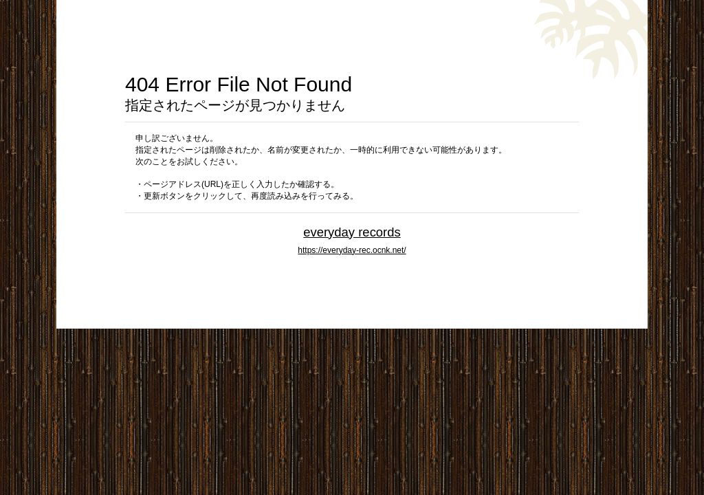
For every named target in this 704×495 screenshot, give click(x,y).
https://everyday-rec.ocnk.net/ (352, 250)
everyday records (352, 232)
